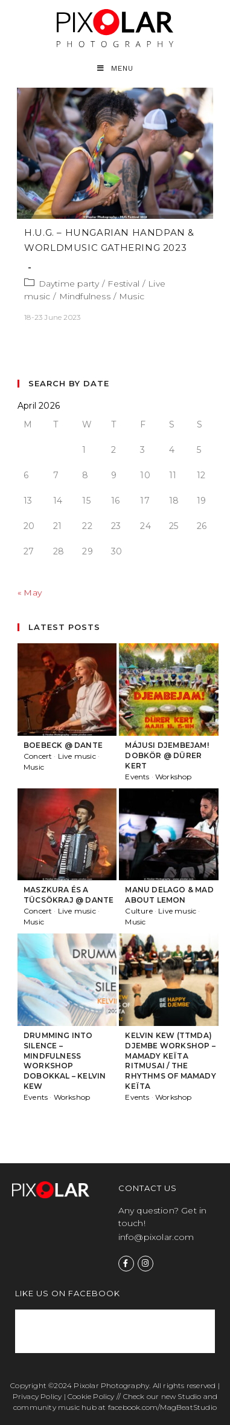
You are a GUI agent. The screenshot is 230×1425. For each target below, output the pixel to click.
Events (137, 776)
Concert (38, 756)
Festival (123, 283)
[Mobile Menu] (115, 68)
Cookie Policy (91, 1396)
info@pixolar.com (156, 1237)
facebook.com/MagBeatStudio (162, 1407)
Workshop (173, 776)
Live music (77, 756)
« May (30, 592)
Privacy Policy (37, 1396)
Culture (138, 910)
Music (131, 296)
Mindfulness (84, 296)
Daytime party (69, 283)
